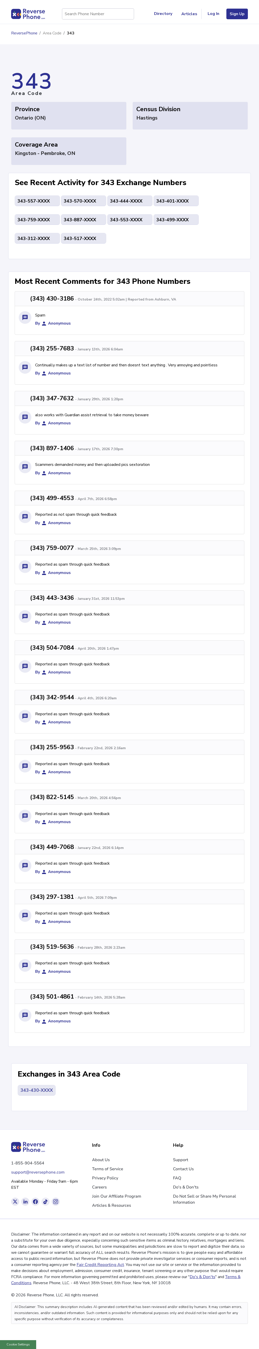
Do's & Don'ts (186, 1187)
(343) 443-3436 (52, 598)
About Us (101, 1160)
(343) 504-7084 (52, 648)
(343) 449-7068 (52, 847)
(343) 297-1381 (52, 897)
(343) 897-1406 (52, 448)
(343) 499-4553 (52, 498)
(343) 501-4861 (52, 997)
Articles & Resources (111, 1205)
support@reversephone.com (37, 1172)
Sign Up (237, 14)
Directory (165, 14)
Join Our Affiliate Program (116, 1196)
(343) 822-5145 (52, 797)
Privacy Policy (105, 1178)
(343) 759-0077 (52, 548)
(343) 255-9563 (52, 747)
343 (70, 33)
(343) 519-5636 (52, 947)
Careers (99, 1187)
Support (180, 1160)
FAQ (177, 1178)
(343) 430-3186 (52, 298)
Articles (189, 14)
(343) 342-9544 (52, 697)
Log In (213, 13)
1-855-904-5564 (27, 1163)
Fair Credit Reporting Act (100, 1264)
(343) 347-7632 (52, 398)
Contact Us (183, 1169)
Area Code (52, 33)
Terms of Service (107, 1169)
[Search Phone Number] (127, 13)
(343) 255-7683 (52, 348)
